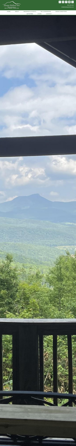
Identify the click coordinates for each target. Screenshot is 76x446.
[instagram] (63, 2)
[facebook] (60, 2)
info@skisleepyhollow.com (67, 7)
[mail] (72, 2)
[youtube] (69, 2)
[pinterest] (66, 2)
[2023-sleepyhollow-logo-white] (11, 1)
